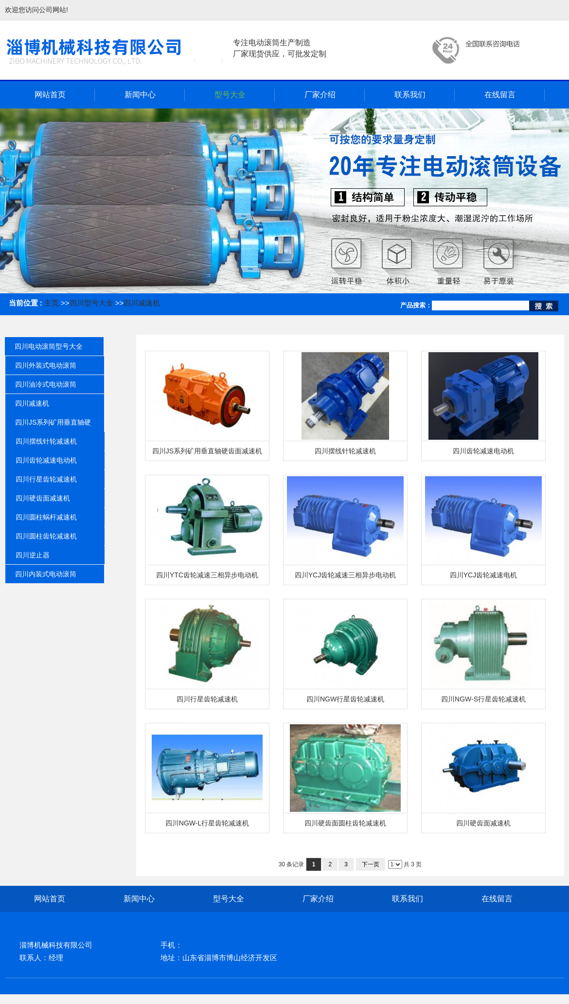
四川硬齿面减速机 (483, 823)
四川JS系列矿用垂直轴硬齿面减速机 (207, 451)
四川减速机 (142, 303)
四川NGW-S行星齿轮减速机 (483, 699)
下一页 (370, 864)
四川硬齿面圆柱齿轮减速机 (345, 823)
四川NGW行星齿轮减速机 (345, 699)
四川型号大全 (91, 303)
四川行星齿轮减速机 (207, 699)
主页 (51, 303)
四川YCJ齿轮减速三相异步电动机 (345, 575)
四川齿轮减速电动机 (483, 451)
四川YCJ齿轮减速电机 (483, 575)
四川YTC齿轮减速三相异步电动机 (207, 575)
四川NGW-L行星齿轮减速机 (207, 823)
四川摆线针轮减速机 (345, 451)
